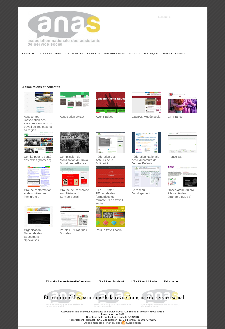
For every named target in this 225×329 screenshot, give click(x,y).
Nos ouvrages (114, 53)
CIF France (174, 116)
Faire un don (167, 265)
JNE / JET (134, 53)
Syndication (132, 307)
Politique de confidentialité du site (125, 315)
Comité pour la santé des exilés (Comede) (38, 153)
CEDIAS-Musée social (144, 116)
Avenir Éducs (103, 116)
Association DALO (70, 116)
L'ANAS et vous (50, 53)
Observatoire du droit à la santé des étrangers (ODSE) (182, 186)
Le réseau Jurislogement (146, 183)
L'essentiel (28, 53)
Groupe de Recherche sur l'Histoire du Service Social (74, 186)
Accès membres (95, 307)
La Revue (93, 53)
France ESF (174, 151)
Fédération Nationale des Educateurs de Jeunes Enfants (146, 154)
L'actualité (74, 53)
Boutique (151, 53)
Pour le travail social (107, 218)
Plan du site (113, 307)
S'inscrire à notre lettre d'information (72, 265)
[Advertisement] (112, 71)
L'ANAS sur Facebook (111, 265)
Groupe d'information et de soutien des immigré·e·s (37, 186)
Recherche (164, 17)
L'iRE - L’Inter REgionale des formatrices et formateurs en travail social (110, 188)
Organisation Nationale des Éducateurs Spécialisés (37, 221)
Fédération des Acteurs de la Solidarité (109, 153)
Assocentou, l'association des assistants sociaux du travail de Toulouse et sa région (38, 121)
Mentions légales (90, 315)
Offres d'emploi (173, 53)
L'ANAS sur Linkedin (142, 265)
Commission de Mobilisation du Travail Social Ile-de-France (72, 154)
